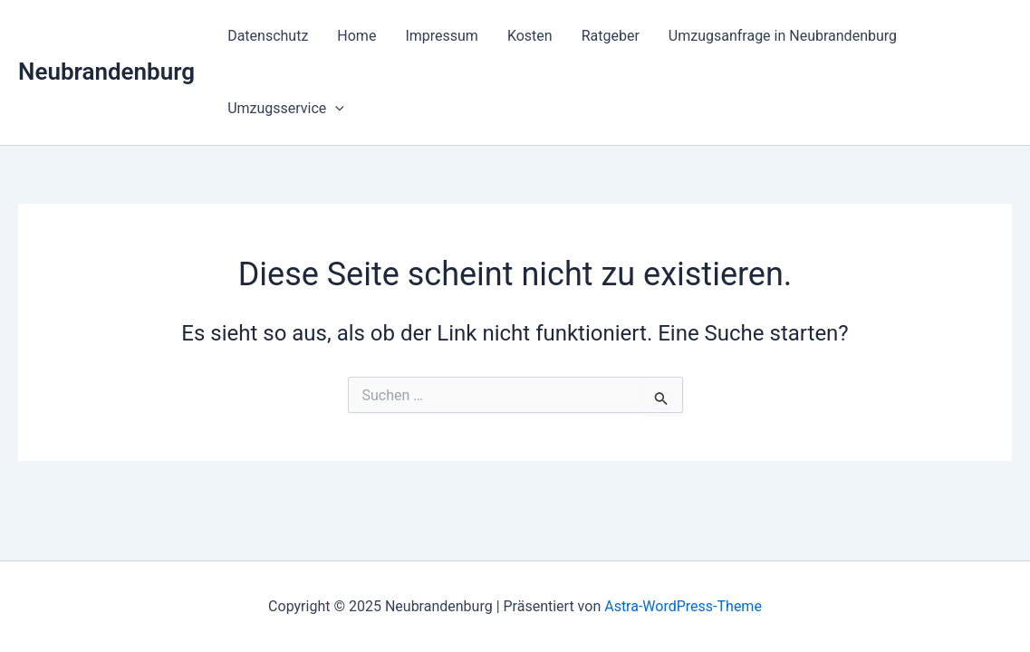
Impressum (441, 35)
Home (356, 35)
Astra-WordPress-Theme (683, 606)
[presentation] (335, 108)
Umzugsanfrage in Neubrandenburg (783, 35)
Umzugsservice (285, 108)
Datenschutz (267, 35)
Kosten (530, 35)
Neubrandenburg (106, 71)
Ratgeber (611, 35)
